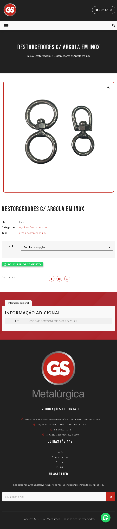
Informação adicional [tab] (18, 302)
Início (30, 55)
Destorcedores (43, 55)
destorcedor (34, 232)
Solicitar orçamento (24, 264)
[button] (6, 25)
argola (22, 232)
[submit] (110, 496)
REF (11, 246)
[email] (54, 496)
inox (44, 232)
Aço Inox (24, 227)
